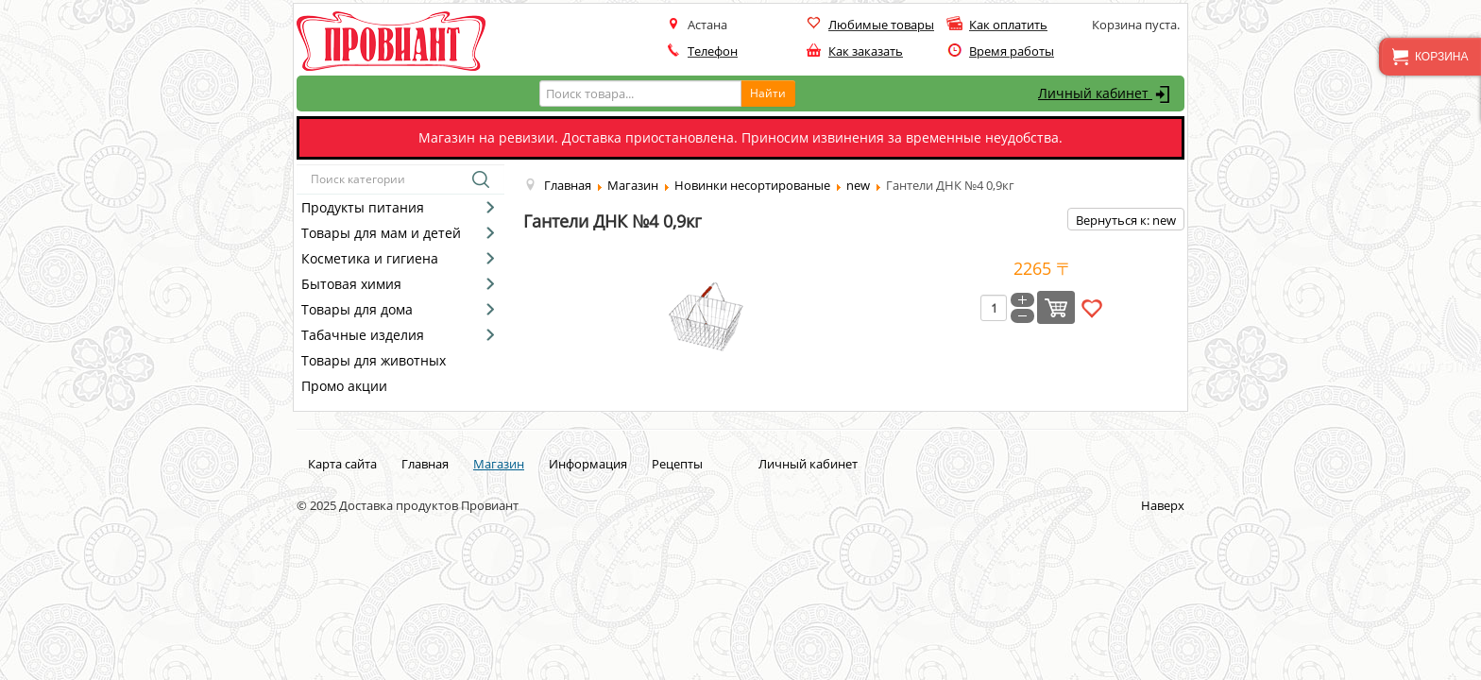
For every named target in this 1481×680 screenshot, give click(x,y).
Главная (425, 463)
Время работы (1011, 51)
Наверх (1162, 505)
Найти (768, 93)
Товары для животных (373, 360)
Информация (588, 463)
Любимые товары (881, 24)
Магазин (498, 463)
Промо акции (344, 386)
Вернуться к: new (1126, 220)
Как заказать (865, 51)
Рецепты (677, 463)
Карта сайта (342, 463)
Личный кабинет (1106, 94)
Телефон (713, 51)
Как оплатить (1008, 24)
